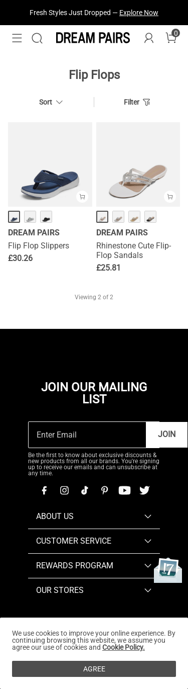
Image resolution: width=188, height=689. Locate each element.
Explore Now (138, 13)
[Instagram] (64, 490)
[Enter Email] (87, 435)
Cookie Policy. (123, 647)
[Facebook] (44, 490)
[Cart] (171, 38)
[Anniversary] (168, 570)
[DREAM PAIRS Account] (149, 38)
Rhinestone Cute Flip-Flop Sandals (133, 250)
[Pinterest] (104, 490)
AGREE (94, 669)
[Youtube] (124, 490)
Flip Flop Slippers (38, 245)
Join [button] (166, 434)
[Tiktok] (84, 490)
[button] (17, 38)
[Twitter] (144, 490)
